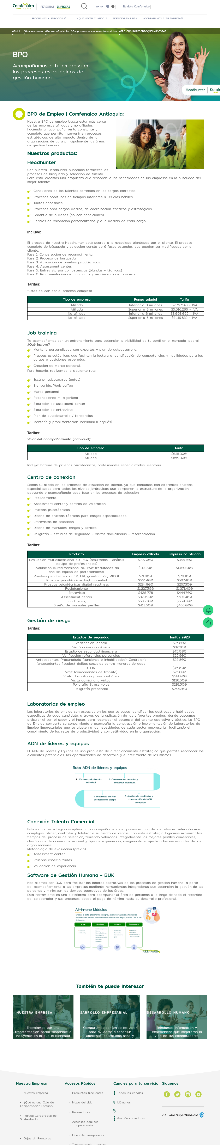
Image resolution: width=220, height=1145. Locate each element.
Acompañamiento (58, 31)
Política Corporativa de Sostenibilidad (38, 1117)
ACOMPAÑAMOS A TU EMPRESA (163, 18)
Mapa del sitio (82, 1102)
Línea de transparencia (89, 1135)
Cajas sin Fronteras (37, 1138)
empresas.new (34, 31)
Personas (47, 7)
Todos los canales (130, 1093)
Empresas (63, 7)
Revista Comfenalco (136, 6)
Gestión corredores (131, 1118)
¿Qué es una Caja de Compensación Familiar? (37, 1104)
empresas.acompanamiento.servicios (95, 31)
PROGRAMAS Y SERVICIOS (49, 18)
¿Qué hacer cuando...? (92, 18)
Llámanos (124, 1102)
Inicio (18, 31)
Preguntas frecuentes (87, 1093)
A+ (97, 6)
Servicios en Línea (125, 18)
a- (101, 6)
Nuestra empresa (36, 1093)
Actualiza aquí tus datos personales (83, 1124)
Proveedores (81, 1112)
